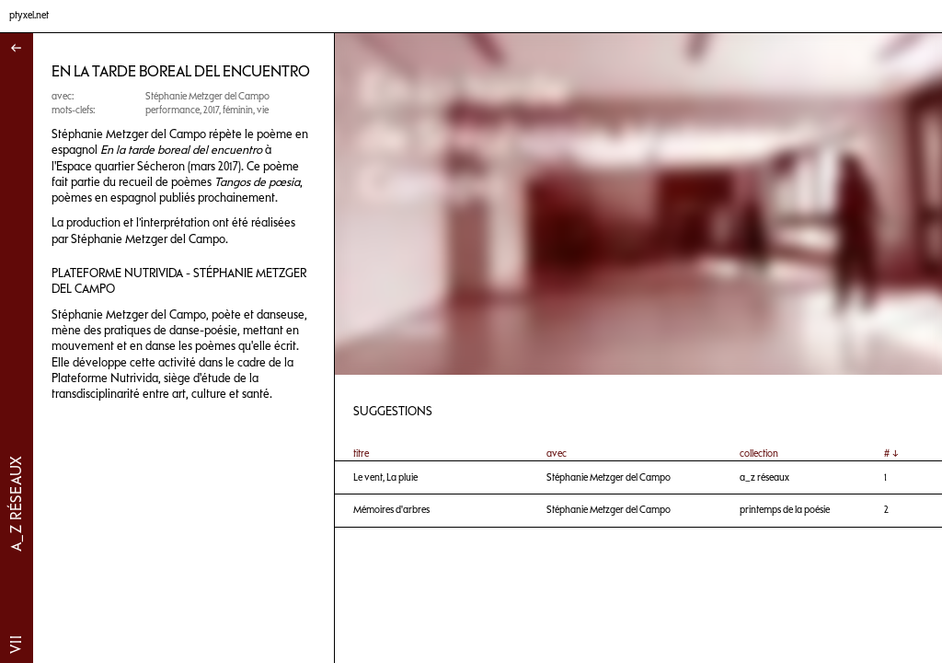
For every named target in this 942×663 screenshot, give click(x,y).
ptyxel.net (29, 15)
